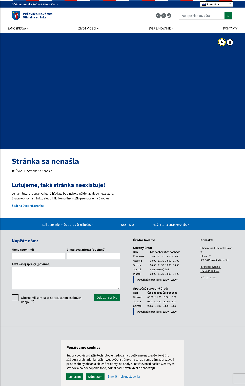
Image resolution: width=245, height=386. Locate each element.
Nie (132, 225)
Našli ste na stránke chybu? (171, 225)
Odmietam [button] (95, 377)
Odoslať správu (107, 297)
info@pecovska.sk (210, 266)
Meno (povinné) (23, 250)
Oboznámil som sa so (51, 300)
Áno (124, 225)
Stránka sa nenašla (39, 171)
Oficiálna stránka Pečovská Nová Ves (35, 4)
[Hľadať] (228, 15)
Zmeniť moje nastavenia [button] (124, 376)
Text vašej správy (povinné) (31, 264)
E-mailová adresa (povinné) (86, 250)
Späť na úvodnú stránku (28, 206)
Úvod (17, 171)
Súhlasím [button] (74, 377)
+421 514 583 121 (209, 270)
